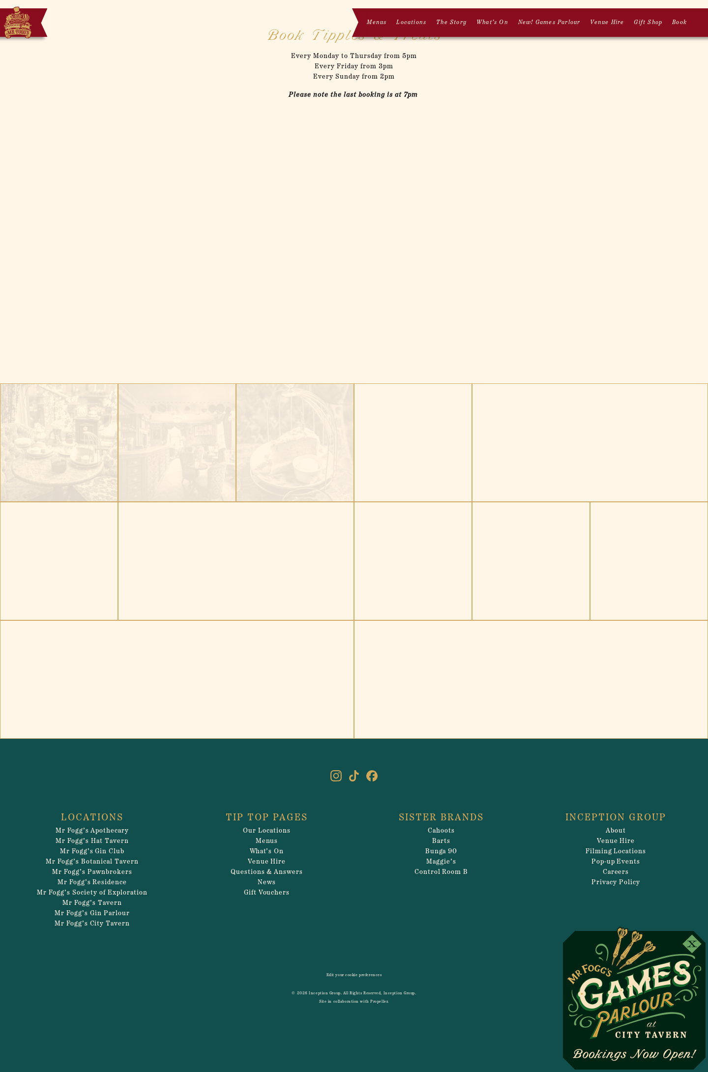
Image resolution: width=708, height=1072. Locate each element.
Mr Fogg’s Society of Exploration (92, 893)
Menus (376, 23)
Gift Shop (648, 23)
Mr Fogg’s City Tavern (92, 923)
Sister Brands (441, 818)
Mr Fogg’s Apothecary (92, 831)
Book (679, 23)
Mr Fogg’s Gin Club (92, 851)
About (616, 831)
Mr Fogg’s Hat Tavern (92, 841)
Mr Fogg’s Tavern (92, 903)
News (267, 882)
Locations (411, 23)
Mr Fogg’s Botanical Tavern (92, 862)
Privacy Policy (615, 882)
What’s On (492, 23)
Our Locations (267, 831)
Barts (441, 841)
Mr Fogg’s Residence (92, 882)
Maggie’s (441, 862)
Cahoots (441, 831)
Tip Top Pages (267, 818)
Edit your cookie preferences (354, 975)
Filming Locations (616, 851)
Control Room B (441, 872)
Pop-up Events (616, 862)
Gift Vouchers (267, 893)
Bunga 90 (441, 851)
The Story (451, 23)
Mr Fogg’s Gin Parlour (92, 913)
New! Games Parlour (549, 23)
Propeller (378, 1002)
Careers (616, 872)
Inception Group (615, 818)
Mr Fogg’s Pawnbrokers (92, 872)
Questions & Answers (267, 872)
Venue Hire (607, 23)
